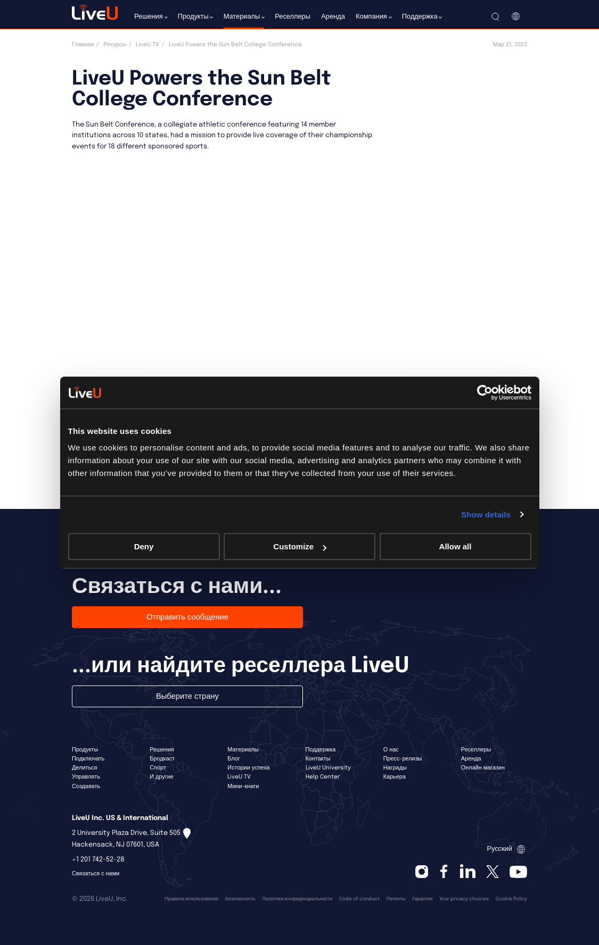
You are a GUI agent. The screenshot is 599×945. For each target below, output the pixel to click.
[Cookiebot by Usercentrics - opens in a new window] (484, 392)
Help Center (323, 777)
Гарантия (422, 899)
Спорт (158, 768)
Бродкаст (162, 759)
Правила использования (191, 899)
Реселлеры (476, 750)
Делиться (84, 768)
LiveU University (328, 768)
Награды (395, 768)
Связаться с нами (95, 874)
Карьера (394, 777)
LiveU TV (147, 44)
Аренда (471, 759)
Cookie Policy (511, 899)
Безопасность (240, 899)
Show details (486, 514)
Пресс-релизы (402, 759)
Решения (162, 750)
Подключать (88, 759)
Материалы (242, 750)
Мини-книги (243, 786)
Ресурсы (114, 44)
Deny (144, 546)
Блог (233, 759)
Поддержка (321, 750)
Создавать (86, 786)
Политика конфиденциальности (297, 899)
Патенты (396, 899)
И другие (162, 777)
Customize (299, 546)
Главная (83, 44)
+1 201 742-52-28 (98, 859)
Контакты (318, 759)
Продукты (85, 750)
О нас (391, 750)
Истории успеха (248, 768)
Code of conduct (359, 899)
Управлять (86, 777)
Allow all (455, 546)
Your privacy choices (464, 899)
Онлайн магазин (483, 768)
